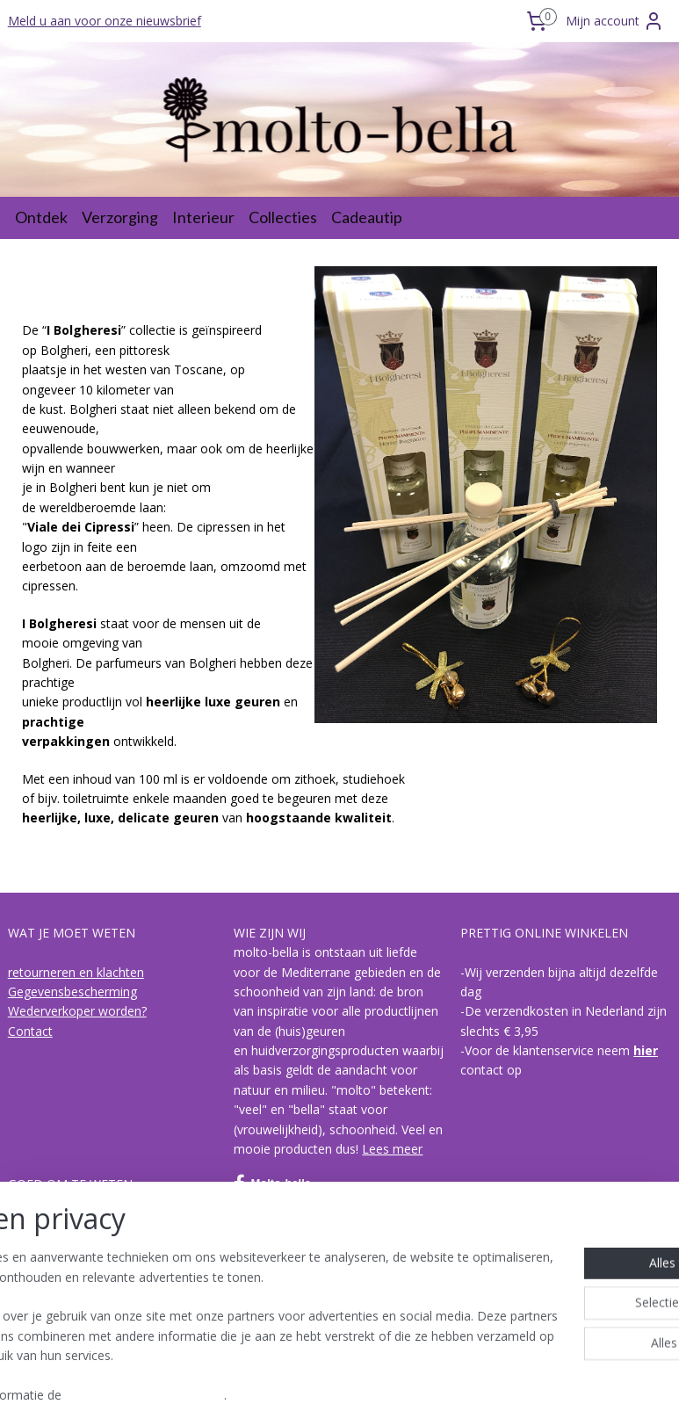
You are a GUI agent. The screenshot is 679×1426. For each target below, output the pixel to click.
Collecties (283, 217)
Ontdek (41, 217)
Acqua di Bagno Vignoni (75, 1301)
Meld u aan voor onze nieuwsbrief (104, 20)
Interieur (203, 217)
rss (303, 1394)
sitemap (266, 1394)
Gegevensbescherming (72, 991)
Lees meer (392, 1148)
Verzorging (120, 217)
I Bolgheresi (42, 1282)
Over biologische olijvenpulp (87, 1223)
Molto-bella (272, 1183)
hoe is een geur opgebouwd (87, 1242)
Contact (30, 1031)
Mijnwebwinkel (524, 1394)
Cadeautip (366, 217)
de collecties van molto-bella (89, 1262)
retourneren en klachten (76, 972)
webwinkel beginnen (370, 1394)
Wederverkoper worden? (77, 1011)
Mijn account (615, 21)
